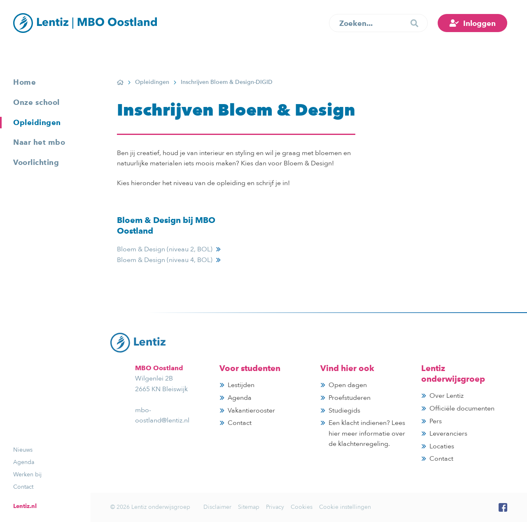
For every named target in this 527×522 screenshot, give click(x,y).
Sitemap (248, 507)
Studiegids (344, 410)
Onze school (36, 102)
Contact (23, 487)
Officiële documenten (461, 408)
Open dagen (348, 385)
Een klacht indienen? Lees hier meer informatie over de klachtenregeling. (367, 433)
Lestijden (241, 385)
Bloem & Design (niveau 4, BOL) (164, 259)
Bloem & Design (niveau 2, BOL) (164, 249)
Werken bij (27, 474)
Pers (435, 421)
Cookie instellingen (345, 507)
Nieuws (23, 450)
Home (24, 82)
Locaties (441, 446)
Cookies (301, 507)
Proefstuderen (350, 397)
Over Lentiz (446, 395)
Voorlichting (36, 162)
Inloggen (479, 23)
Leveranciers (448, 433)
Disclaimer (217, 507)
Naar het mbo (39, 142)
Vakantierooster (251, 410)
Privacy (275, 507)
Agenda (23, 462)
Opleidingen (37, 122)
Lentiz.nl (25, 506)
